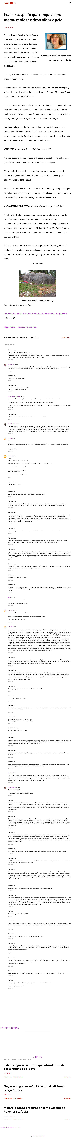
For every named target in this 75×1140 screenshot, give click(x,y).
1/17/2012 (10, 533)
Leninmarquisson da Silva (14, 396)
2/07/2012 (10, 844)
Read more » (67, 1077)
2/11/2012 (10, 881)
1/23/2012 (10, 746)
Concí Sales (11, 626)
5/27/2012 (10, 975)
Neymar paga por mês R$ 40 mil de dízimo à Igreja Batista (34, 1088)
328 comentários (18, 1098)
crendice (16, 337)
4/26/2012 (10, 916)
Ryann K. (10, 597)
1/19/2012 (10, 665)
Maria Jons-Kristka (12, 423)
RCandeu (10, 438)
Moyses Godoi (11, 364)
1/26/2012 (10, 811)
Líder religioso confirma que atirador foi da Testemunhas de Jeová (34, 1067)
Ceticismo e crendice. (27, 327)
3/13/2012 (10, 906)
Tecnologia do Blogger (37, 1136)
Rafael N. (10, 773)
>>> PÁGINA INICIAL (10, 1127)
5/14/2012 (10, 929)
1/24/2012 (10, 757)
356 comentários (18, 1077)
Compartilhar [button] (65, 337)
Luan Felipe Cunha (12, 787)
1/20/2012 (10, 723)
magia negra (25, 337)
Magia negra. (9, 327)
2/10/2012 (10, 864)
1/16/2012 (10, 409)
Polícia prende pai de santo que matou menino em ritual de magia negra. (35, 314)
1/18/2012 (10, 593)
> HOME (37, 1057)
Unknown (10, 610)
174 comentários (18, 1120)
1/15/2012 (10, 359)
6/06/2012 (10, 988)
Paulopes (10, 2)
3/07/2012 (10, 890)
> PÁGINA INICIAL (9, 1028)
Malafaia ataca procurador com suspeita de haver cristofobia (34, 1109)
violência (35, 337)
